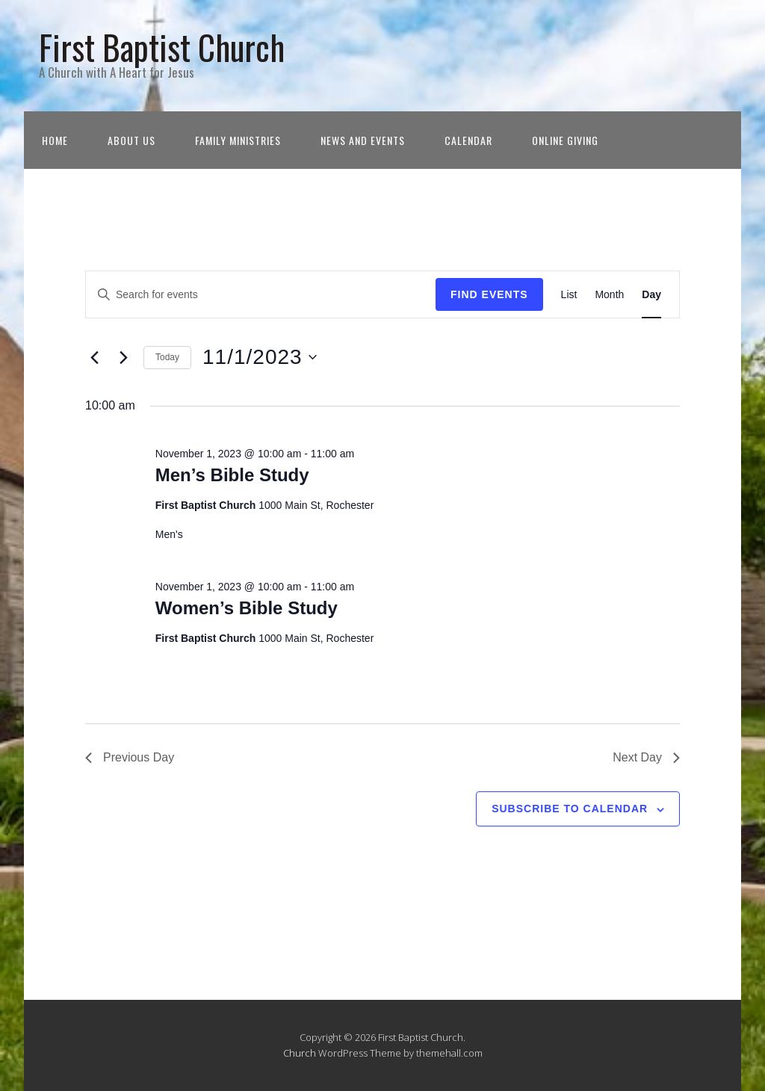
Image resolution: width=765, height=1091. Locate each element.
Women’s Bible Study (246, 608)
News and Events (362, 140)
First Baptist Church (162, 47)
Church (299, 1053)
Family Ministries (238, 140)
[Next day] (123, 357)
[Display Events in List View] (569, 294)
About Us (131, 140)
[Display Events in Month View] (609, 294)
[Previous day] (94, 357)
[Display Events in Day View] (651, 294)
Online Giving (565, 140)
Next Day (646, 757)
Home (55, 140)
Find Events (489, 294)
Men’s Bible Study (232, 475)
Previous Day (129, 757)
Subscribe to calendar (570, 809)
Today (167, 357)
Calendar (468, 140)
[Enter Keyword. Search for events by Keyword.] (261, 294)
